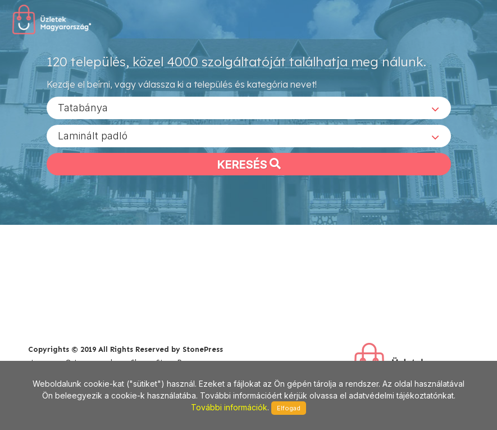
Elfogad (288, 408)
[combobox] (249, 107)
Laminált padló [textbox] (92, 135)
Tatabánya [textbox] (83, 107)
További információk (229, 407)
